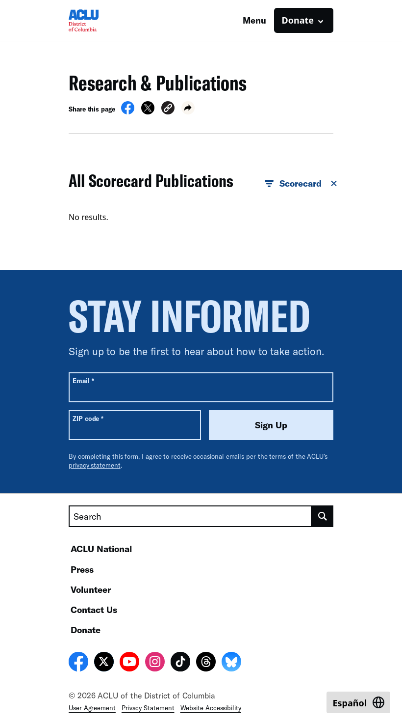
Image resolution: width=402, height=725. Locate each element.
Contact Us (94, 609)
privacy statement (95, 465)
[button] (168, 109)
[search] (322, 516)
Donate (85, 629)
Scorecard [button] (301, 184)
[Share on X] (147, 111)
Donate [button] (298, 20)
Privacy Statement (148, 708)
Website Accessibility (210, 708)
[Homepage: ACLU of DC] (103, 20)
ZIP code (88, 418)
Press (82, 569)
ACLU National (101, 548)
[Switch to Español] (358, 702)
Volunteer (91, 589)
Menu (254, 20)
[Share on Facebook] (127, 111)
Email (83, 380)
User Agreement (92, 708)
